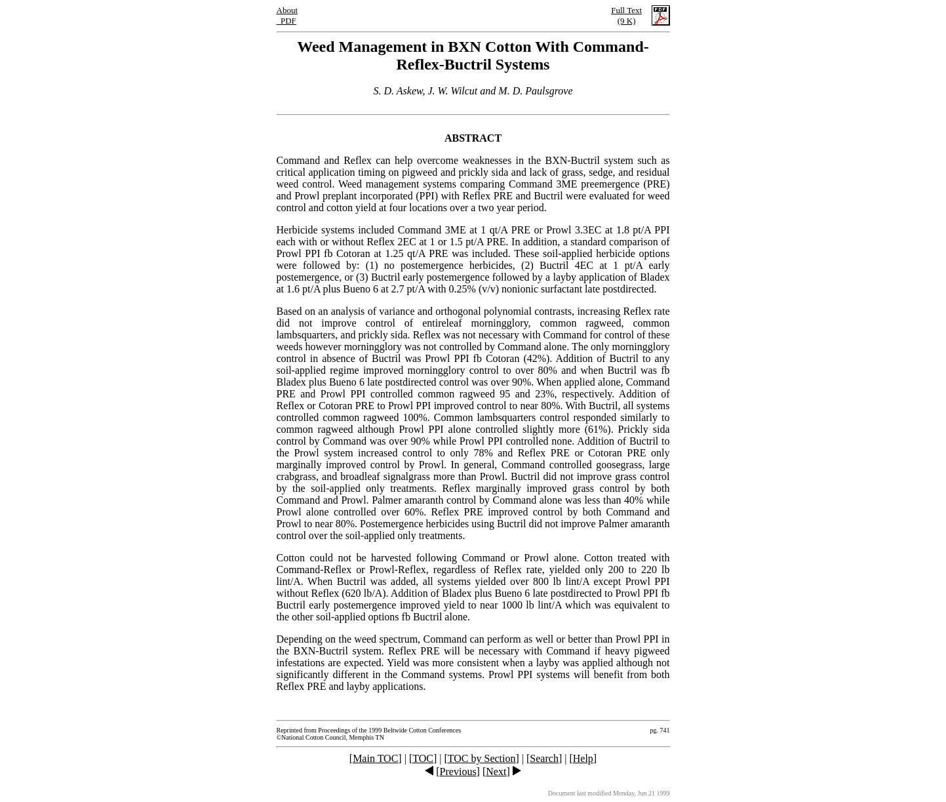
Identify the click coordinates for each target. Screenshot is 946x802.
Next (496, 771)
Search (544, 758)
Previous (458, 771)
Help (583, 758)
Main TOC (375, 758)
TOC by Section (482, 758)
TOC (422, 758)
